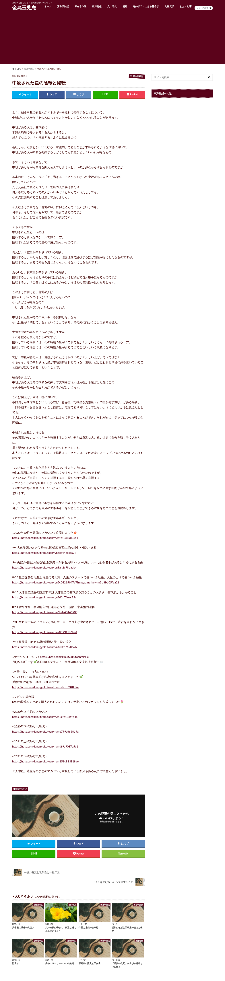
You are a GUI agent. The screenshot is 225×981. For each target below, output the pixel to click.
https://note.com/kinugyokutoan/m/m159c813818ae (45, 761)
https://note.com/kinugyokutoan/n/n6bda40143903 (44, 612)
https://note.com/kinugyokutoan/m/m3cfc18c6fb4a (44, 716)
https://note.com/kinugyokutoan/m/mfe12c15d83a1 (45, 537)
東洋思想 (97, 6)
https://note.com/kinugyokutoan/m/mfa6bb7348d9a (45, 687)
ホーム (47, 6)
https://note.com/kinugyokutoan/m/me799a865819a (45, 731)
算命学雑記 (63, 6)
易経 (125, 6)
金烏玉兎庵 (24, 7)
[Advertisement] (112, 38)
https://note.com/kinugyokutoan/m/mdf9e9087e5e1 (45, 746)
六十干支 (112, 6)
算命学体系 (80, 6)
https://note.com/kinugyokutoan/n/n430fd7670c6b (44, 647)
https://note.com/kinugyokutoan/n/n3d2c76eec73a (44, 597)
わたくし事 (186, 6)
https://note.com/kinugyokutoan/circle (64, 656)
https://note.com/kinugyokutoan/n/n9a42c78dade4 (44, 567)
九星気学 (169, 6)
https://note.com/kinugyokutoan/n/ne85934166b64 (44, 632)
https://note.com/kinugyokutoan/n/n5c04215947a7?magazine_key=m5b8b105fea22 (65, 582)
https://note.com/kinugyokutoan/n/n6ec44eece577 (44, 552)
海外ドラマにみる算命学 (146, 6)
